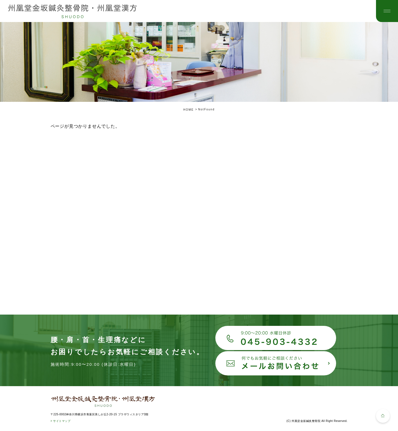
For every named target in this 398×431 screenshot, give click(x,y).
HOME (188, 109)
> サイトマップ (61, 420)
